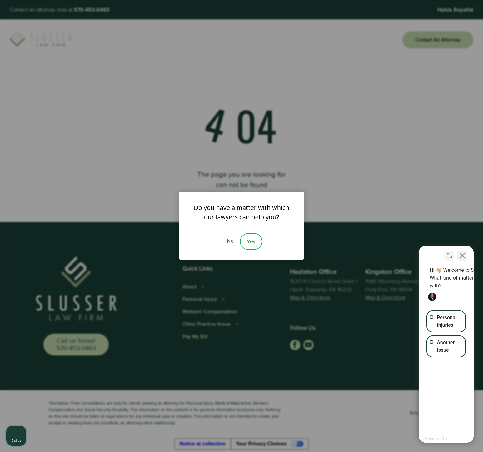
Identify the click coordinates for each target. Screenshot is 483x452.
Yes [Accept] (251, 241)
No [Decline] (230, 240)
